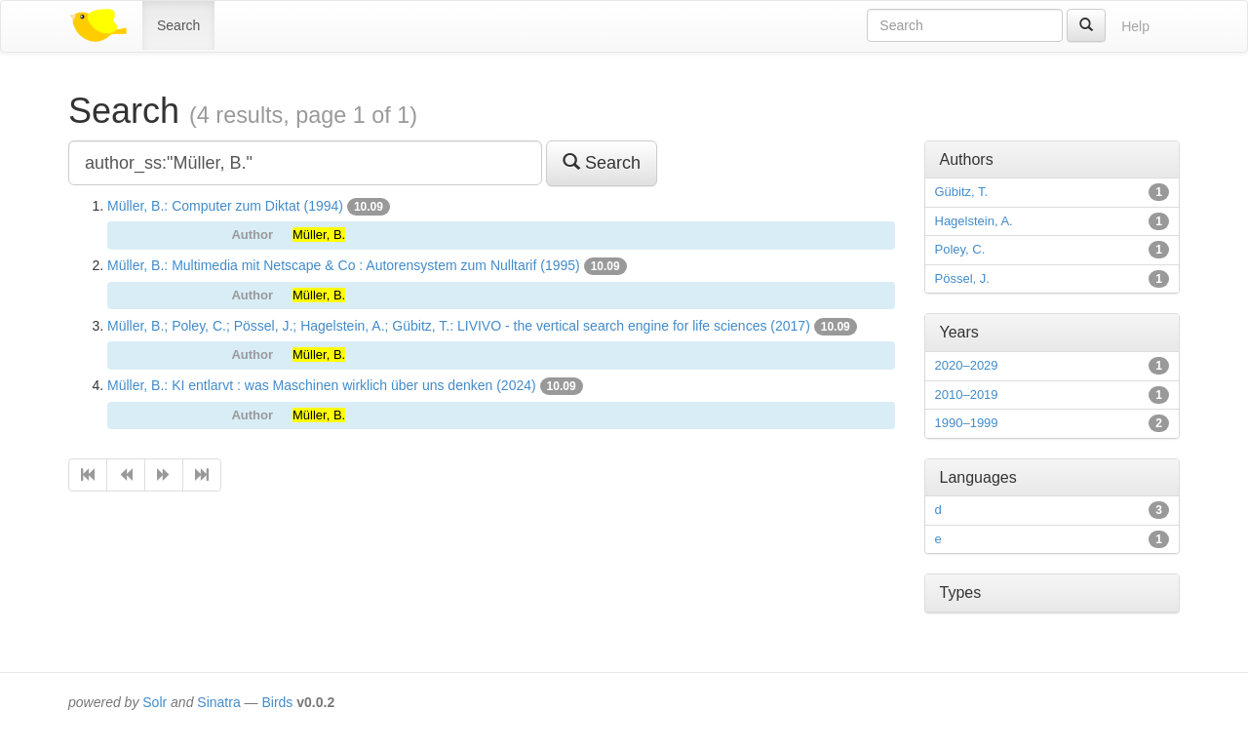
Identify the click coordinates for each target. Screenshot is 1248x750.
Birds (276, 702)
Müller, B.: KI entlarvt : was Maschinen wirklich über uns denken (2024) (321, 385)
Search (178, 25)
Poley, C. (960, 249)
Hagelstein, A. (974, 221)
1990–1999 (966, 422)
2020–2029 (966, 365)
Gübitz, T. (962, 191)
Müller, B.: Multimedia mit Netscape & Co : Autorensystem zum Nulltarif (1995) (343, 265)
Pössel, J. (962, 278)
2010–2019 (966, 394)
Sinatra (218, 702)
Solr (154, 702)
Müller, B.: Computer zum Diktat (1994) (225, 206)
